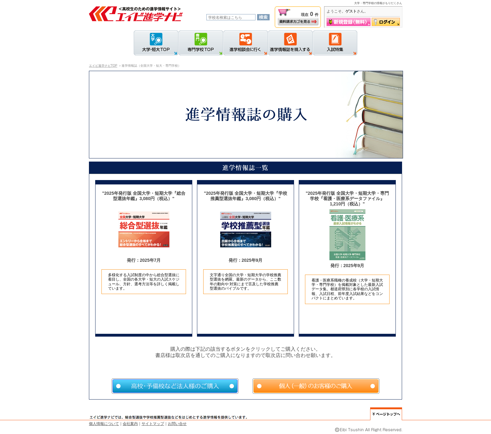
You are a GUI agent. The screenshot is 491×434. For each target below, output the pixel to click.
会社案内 (130, 423)
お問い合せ (177, 423)
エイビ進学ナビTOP (103, 65)
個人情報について (104, 423)
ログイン (386, 22)
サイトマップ (153, 423)
